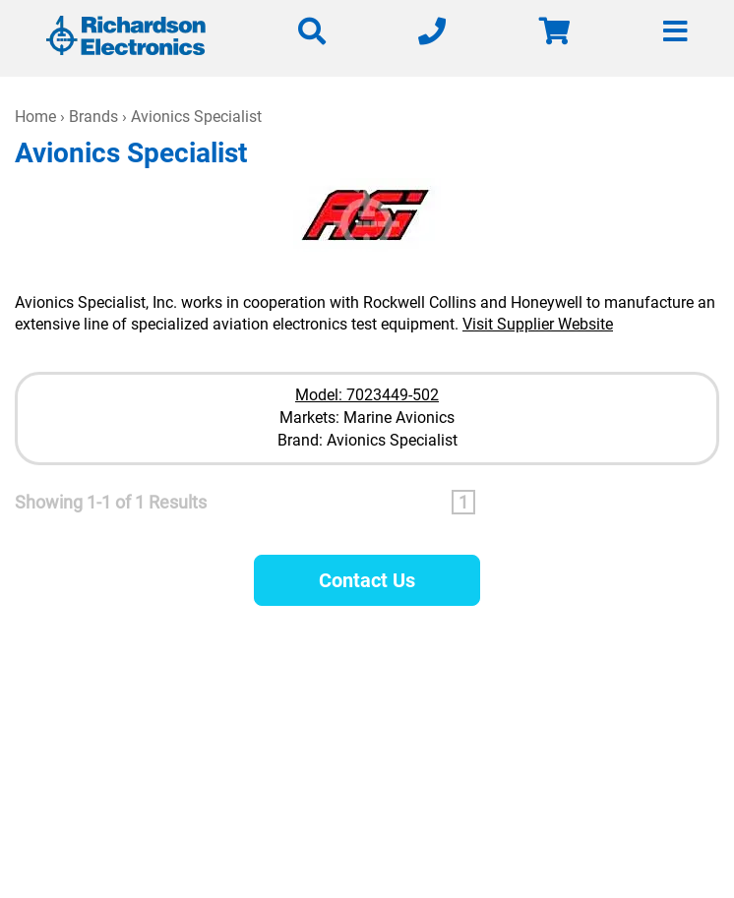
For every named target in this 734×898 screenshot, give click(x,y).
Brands (93, 116)
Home (35, 116)
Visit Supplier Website (537, 324)
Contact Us (367, 580)
